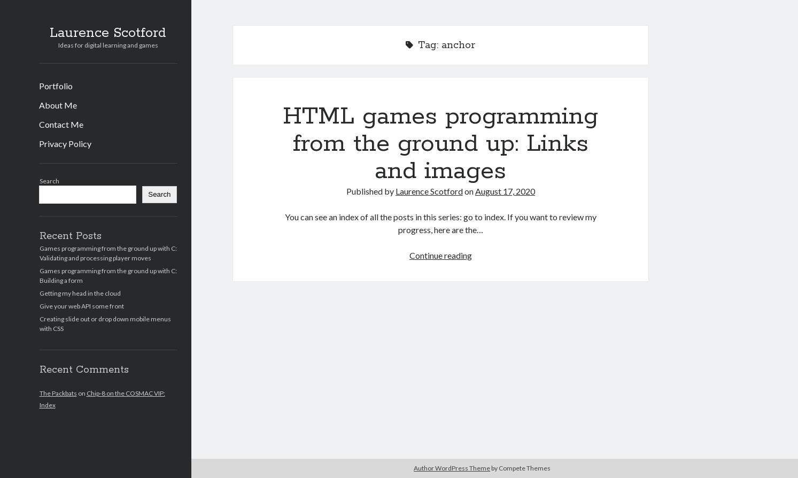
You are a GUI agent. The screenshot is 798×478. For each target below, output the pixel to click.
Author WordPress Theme (452, 468)
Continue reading (440, 255)
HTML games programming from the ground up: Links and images (440, 144)
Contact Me (61, 124)
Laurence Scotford (108, 33)
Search (49, 181)
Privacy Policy (65, 143)
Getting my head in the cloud (80, 293)
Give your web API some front (82, 306)
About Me (58, 105)
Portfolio (56, 86)
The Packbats (58, 393)
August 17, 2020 (505, 191)
